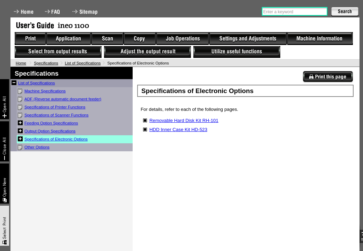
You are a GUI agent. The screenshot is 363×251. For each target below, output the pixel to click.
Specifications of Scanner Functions (56, 115)
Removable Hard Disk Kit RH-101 (183, 120)
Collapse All (4, 141)
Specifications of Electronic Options (56, 139)
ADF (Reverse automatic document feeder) (62, 99)
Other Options (37, 147)
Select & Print (4, 226)
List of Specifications (83, 63)
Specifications (46, 63)
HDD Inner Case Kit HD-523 (178, 129)
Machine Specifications (45, 91)
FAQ (53, 11)
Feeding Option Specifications (51, 123)
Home (23, 11)
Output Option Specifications (49, 131)
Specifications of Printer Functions (55, 107)
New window (4, 183)
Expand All (4, 99)
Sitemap (86, 11)
